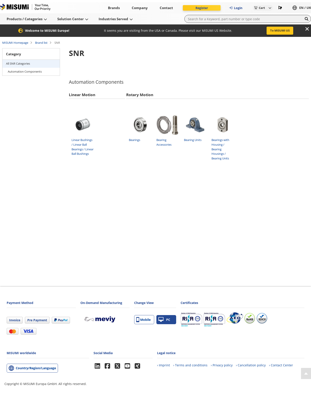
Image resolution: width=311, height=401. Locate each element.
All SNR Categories (18, 64)
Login (236, 8)
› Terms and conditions (190, 365)
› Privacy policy (222, 365)
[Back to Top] (306, 373)
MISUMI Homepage (15, 43)
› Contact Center (281, 365)
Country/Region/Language (36, 368)
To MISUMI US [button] (280, 30)
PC (164, 319)
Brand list (41, 43)
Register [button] (201, 8)
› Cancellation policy (251, 365)
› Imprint (163, 365)
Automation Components (25, 71)
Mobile (143, 319)
